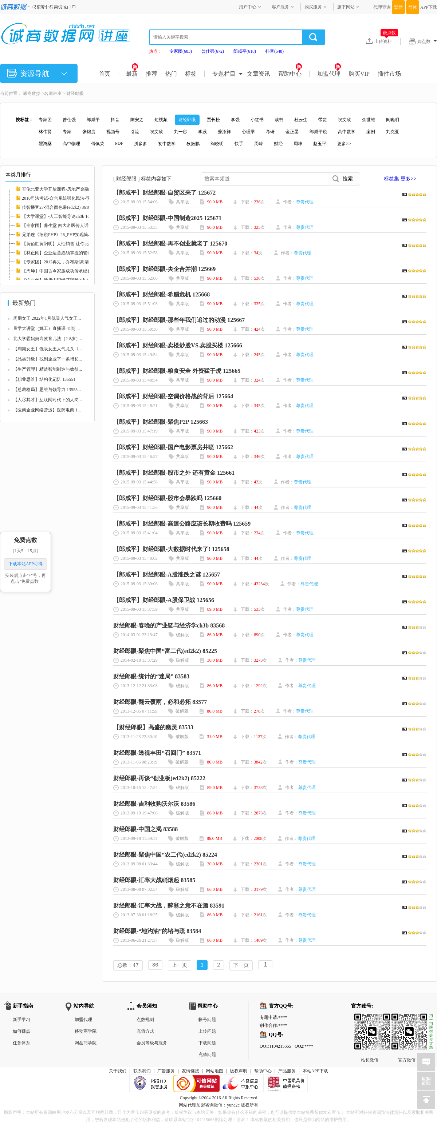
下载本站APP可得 (25, 563)
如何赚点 (21, 1032)
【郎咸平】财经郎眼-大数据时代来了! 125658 (171, 549)
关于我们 (117, 1071)
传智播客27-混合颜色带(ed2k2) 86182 (57, 207)
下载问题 (207, 1043)
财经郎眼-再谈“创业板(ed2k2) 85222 (159, 778)
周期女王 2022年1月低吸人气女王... (47, 318)
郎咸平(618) (244, 51)
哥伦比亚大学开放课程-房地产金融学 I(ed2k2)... (67, 189)
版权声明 (238, 1071)
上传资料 (386, 41)
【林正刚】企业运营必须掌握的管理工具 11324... (69, 252)
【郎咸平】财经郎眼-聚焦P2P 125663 (160, 422)
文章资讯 (258, 74)
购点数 (427, 41)
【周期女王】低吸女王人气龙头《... (47, 348)
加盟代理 (329, 74)
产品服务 (287, 1071)
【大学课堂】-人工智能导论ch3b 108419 (60, 216)
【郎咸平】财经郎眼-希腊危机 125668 (161, 294)
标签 (191, 74)
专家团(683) (180, 51)
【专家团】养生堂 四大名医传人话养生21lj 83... (67, 225)
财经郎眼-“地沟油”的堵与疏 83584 (157, 931)
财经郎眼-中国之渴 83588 (145, 829)
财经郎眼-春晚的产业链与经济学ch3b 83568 (169, 625)
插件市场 (389, 74)
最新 (132, 74)
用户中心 (247, 6)
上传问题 (207, 1032)
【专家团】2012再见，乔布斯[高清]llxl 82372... (66, 261)
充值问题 (207, 1055)
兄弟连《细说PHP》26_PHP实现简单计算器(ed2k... (70, 234)
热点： (155, 51)
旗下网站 (346, 6)
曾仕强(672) (212, 51)
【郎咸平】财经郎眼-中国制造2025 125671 (167, 218)
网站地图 (214, 1071)
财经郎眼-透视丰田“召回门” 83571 (157, 753)
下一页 (241, 965)
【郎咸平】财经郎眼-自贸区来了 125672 (164, 193)
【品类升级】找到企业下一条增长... (47, 359)
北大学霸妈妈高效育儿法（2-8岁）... (48, 338)
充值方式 (145, 1032)
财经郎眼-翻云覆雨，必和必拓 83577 (160, 702)
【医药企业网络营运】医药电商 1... (47, 409)
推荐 (151, 74)
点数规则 (145, 1020)
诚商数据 (31, 93)
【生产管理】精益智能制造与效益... (47, 369)
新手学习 (21, 1020)
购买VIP (359, 74)
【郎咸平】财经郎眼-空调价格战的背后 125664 (173, 396)
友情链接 (190, 1071)
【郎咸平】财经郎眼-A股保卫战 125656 (163, 600)
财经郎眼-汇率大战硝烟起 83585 (154, 880)
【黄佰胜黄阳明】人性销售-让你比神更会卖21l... (68, 243)
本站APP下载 (315, 1071)
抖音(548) (274, 51)
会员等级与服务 (152, 1043)
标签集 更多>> (400, 179)
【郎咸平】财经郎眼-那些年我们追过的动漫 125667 (179, 320)
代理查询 (382, 7)
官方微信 (406, 1020)
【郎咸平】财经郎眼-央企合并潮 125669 (164, 269)
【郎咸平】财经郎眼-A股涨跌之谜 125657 (166, 574)
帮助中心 (290, 74)
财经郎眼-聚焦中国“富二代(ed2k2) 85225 (165, 651)
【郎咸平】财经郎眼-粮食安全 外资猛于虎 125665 (176, 371)
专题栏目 (224, 74)
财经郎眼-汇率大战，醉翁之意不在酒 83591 (168, 905)
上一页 (179, 965)
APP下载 (428, 7)
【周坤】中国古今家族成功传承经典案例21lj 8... (68, 271)
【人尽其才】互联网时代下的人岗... (47, 399)
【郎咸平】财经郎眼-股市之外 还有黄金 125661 (174, 473)
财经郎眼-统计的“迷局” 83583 (151, 676)
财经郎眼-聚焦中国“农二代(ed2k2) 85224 (165, 855)
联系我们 (142, 1071)
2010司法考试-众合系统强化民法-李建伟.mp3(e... (68, 198)
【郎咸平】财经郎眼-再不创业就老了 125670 (170, 243)
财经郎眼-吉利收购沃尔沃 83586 (154, 804)
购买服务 (313, 6)
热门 (171, 74)
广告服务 (166, 1071)
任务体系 (21, 1043)
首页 (104, 74)
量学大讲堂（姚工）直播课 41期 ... (46, 328)
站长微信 (369, 1020)
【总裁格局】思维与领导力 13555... (47, 389)
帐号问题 (207, 1020)
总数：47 (128, 965)
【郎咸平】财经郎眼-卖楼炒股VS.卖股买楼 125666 (177, 345)
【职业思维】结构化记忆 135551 (44, 379)
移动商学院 (86, 1032)
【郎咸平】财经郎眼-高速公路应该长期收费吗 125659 (182, 524)
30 (155, 965)
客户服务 (280, 6)
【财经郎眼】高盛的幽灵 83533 (153, 727)
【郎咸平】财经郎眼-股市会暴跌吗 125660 (167, 498)
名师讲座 (53, 93)
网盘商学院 (86, 1043)
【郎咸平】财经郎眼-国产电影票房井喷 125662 (173, 447)
